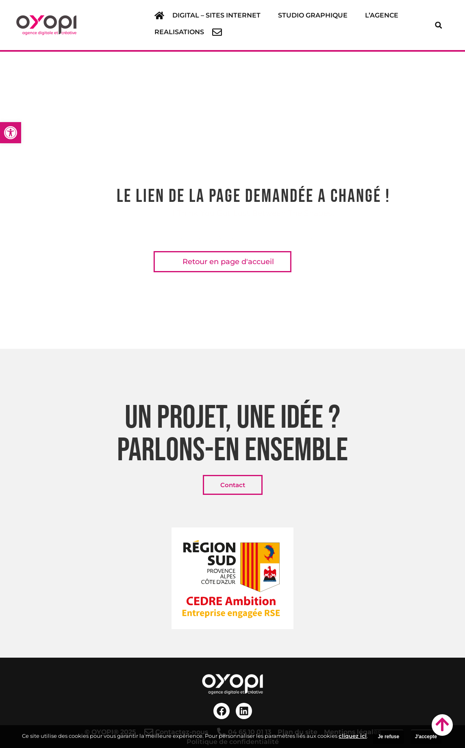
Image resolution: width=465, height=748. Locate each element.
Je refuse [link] (388, 736)
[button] (221, 15)
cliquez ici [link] (353, 736)
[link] (10, 132)
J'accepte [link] (426, 736)
